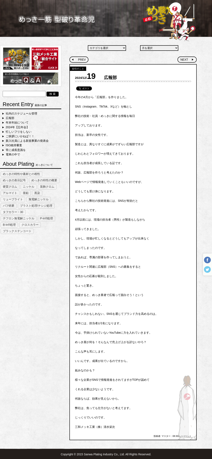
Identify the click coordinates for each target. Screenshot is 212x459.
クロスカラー (30, 224)
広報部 (10, 118)
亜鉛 (26, 193)
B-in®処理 (9, 224)
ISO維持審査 (14, 145)
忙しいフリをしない (18, 131)
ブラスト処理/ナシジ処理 (36, 205)
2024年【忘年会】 (17, 127)
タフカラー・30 (13, 212)
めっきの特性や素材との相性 (21, 174)
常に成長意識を (16, 150)
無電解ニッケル (39, 199)
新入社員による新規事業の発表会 (27, 140)
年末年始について (17, 122)
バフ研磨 (8, 205)
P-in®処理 (46, 218)
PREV (82, 59)
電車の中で (13, 154)
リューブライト (13, 199)
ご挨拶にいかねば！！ (20, 136)
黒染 (37, 193)
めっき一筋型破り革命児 (106, 20)
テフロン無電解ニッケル (18, 218)
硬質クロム (10, 186)
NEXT (184, 59)
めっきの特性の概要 (44, 180)
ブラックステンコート (17, 231)
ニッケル (28, 186)
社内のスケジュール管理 (21, 113)
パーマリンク (185, 436)
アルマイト (10, 193)
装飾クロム (47, 186)
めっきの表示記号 (14, 180)
